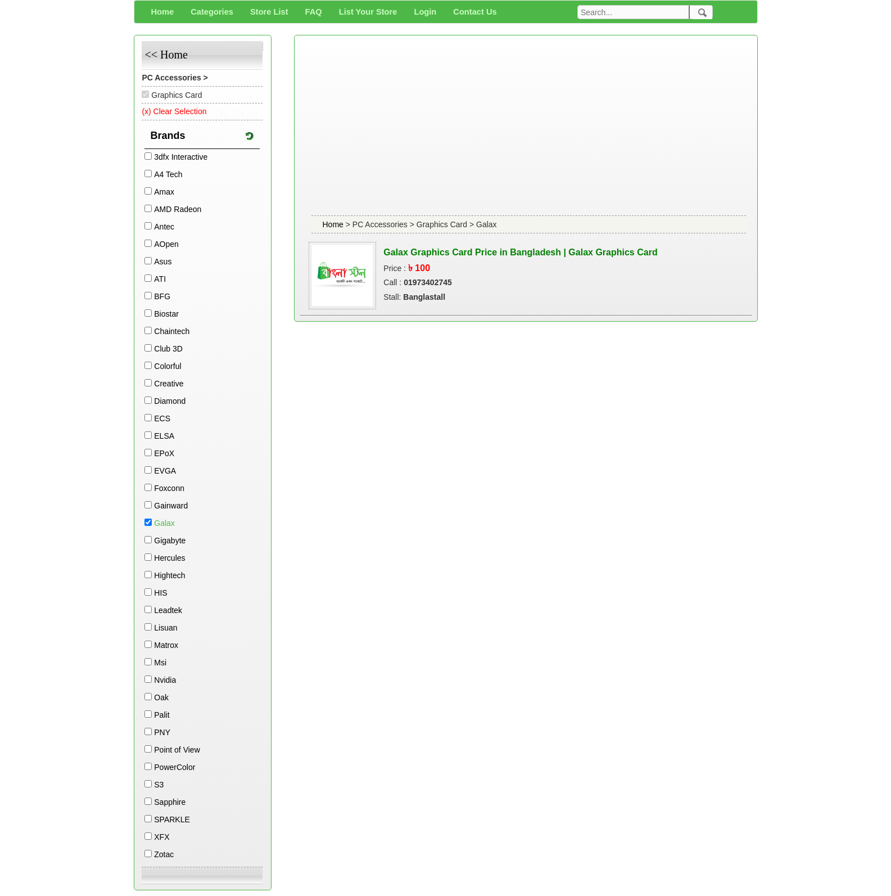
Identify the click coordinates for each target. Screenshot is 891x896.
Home (334, 224)
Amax (164, 191)
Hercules (169, 557)
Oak (161, 697)
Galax (164, 523)
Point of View (177, 749)
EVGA (165, 470)
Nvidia (165, 680)
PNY (162, 732)
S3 (159, 784)
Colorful (167, 366)
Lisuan (165, 627)
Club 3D (168, 348)
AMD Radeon (177, 209)
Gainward (171, 505)
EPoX (164, 453)
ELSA (164, 435)
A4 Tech (168, 174)
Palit (161, 714)
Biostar (166, 313)
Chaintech (171, 331)
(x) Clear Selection (174, 111)
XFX (161, 836)
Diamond (170, 401)
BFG (162, 296)
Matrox (166, 645)
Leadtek (168, 610)
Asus (162, 261)
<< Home (165, 54)
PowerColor (174, 767)
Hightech (169, 575)
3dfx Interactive (180, 156)
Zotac (164, 854)
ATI (160, 278)
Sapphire (170, 802)
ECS (162, 418)
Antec (164, 226)
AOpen (166, 244)
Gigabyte (170, 540)
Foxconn (169, 488)
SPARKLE (172, 819)
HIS (160, 592)
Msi (160, 662)
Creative (168, 383)
